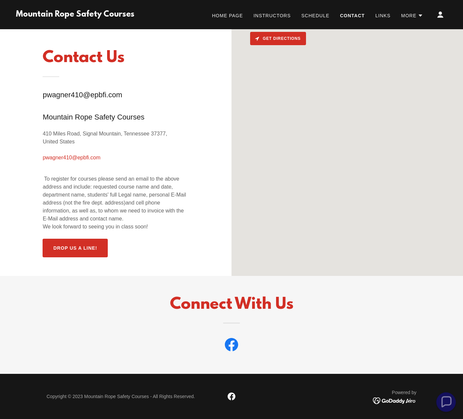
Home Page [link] (227, 15)
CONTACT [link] (352, 15)
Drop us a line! (75, 248)
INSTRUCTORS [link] (272, 15)
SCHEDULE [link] (315, 15)
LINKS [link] (383, 15)
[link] (75, 15)
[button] (412, 16)
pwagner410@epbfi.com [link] (71, 157)
